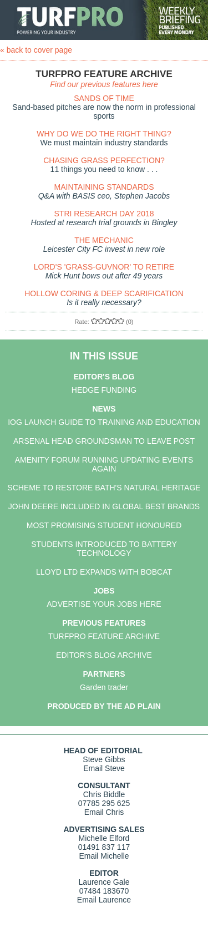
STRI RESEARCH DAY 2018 (104, 213)
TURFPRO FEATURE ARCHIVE (104, 636)
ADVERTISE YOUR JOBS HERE (104, 604)
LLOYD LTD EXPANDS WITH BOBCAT (104, 571)
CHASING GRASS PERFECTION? (104, 160)
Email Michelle (104, 855)
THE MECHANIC (104, 240)
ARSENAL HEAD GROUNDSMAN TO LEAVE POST (104, 441)
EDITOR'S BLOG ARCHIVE (104, 655)
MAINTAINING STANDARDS (104, 186)
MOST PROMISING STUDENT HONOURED (104, 525)
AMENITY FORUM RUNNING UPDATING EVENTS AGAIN (104, 464)
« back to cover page (36, 49)
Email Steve (104, 768)
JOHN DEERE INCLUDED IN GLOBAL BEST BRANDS (104, 506)
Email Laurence (104, 899)
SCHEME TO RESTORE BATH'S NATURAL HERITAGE (103, 487)
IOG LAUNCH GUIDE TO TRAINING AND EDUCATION (104, 422)
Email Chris (104, 812)
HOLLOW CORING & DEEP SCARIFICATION (104, 293)
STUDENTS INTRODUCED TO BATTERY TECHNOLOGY (104, 548)
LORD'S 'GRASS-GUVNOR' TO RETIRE (104, 266)
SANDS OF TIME (104, 98)
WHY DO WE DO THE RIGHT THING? (104, 133)
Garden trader (104, 687)
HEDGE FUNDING (104, 390)
